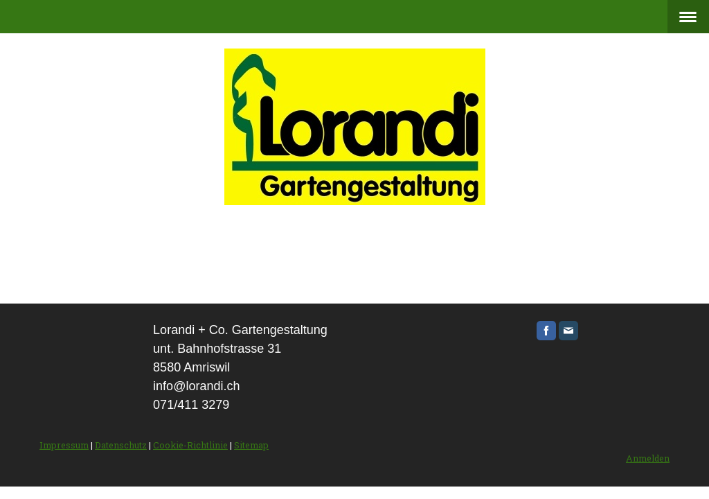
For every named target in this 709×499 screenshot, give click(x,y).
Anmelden (648, 458)
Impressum (64, 444)
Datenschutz (121, 444)
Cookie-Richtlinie (190, 444)
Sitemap (251, 444)
